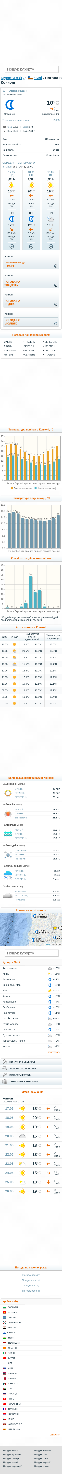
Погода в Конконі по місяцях (31, 335)
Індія (10, 1338)
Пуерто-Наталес (12, 1035)
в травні (7, 166)
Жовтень (50, 346)
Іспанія (12, 1348)
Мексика (13, 1383)
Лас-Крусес (9, 1013)
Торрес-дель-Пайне (14, 1040)
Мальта (12, 1378)
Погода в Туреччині (12, 1454)
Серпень (29, 354)
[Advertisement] (31, 32)
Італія (11, 1353)
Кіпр (10, 1363)
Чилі (38, 78)
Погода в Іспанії (10, 1462)
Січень (8, 342)
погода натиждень (12, 283)
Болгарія (13, 1307)
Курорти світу (12, 78)
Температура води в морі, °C (31, 498)
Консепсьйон (10, 1001)
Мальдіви (13, 1373)
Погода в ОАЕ (40, 1454)
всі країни (55, 1434)
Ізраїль (11, 1332)
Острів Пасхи (10, 1018)
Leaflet (47, 945)
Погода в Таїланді (42, 1450)
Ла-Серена (9, 1007)
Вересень (51, 342)
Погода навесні (31, 1280)
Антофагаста (10, 968)
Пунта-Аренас (11, 1024)
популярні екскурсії (22, 1062)
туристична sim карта (23, 1081)
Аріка (6, 973)
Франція (13, 1409)
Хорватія (13, 1414)
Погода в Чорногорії (12, 1466)
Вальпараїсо (10, 979)
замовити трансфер (22, 1068)
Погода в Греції (41, 1458)
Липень (29, 350)
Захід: (26, 127)
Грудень (50, 354)
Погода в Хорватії (42, 1462)
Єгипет (12, 1327)
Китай (11, 1358)
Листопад (51, 350)
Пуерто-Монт (10, 1029)
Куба (10, 1368)
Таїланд (12, 1393)
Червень (29, 346)
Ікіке (5, 990)
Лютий (8, 346)
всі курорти (54, 1052)
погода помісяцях (12, 322)
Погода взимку (31, 1275)
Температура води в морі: (16, 120)
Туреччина (14, 1404)
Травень (29, 342)
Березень (10, 350)
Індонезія (14, 1343)
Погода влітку (31, 1285)
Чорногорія (15, 1424)
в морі (14, 264)
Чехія (11, 1419)
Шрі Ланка (14, 1429)
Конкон (7, 996)
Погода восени (31, 1290)
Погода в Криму (41, 1466)
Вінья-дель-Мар (12, 985)
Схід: (9, 127)
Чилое (6, 1046)
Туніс (11, 1399)
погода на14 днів (12, 303)
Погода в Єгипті (10, 1450)
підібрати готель (20, 1075)
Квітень (9, 354)
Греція (12, 1317)
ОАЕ (10, 1388)
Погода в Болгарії (11, 1458)
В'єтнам (12, 1312)
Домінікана (15, 1322)
